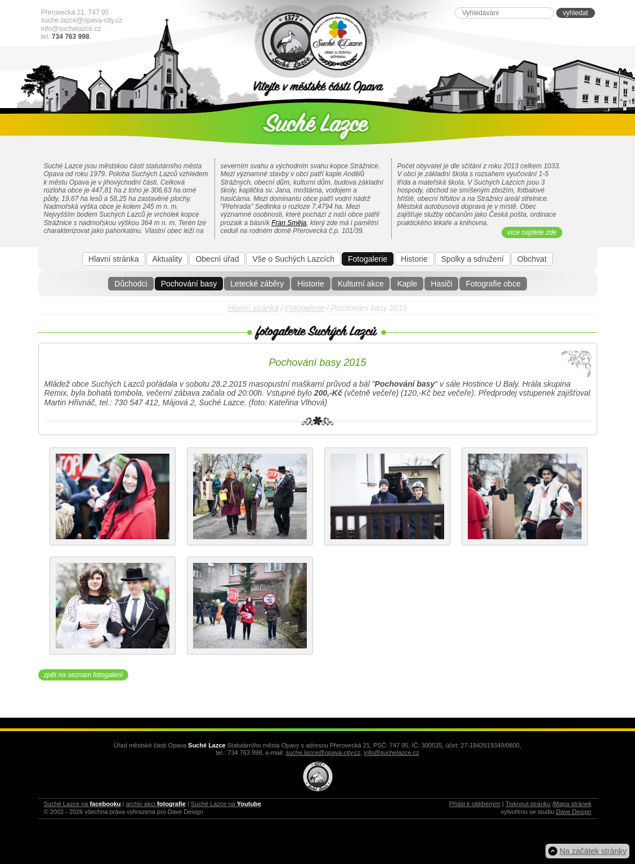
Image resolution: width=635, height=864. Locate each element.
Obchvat (532, 258)
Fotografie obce (493, 283)
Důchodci (130, 283)
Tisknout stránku (528, 803)
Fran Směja (288, 223)
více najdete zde (531, 232)
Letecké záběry (257, 283)
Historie (310, 283)
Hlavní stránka (113, 258)
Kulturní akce (361, 283)
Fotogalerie (367, 258)
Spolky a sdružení (472, 258)
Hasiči (441, 283)
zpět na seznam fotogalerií (83, 675)
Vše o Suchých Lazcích (293, 258)
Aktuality (167, 258)
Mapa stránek (573, 803)
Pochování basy (189, 283)
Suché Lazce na (82, 803)
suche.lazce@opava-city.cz (82, 20)
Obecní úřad (217, 258)
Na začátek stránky (593, 851)
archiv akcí (155, 803)
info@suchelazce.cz (71, 29)
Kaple (407, 283)
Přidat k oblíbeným (474, 803)
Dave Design (574, 811)
